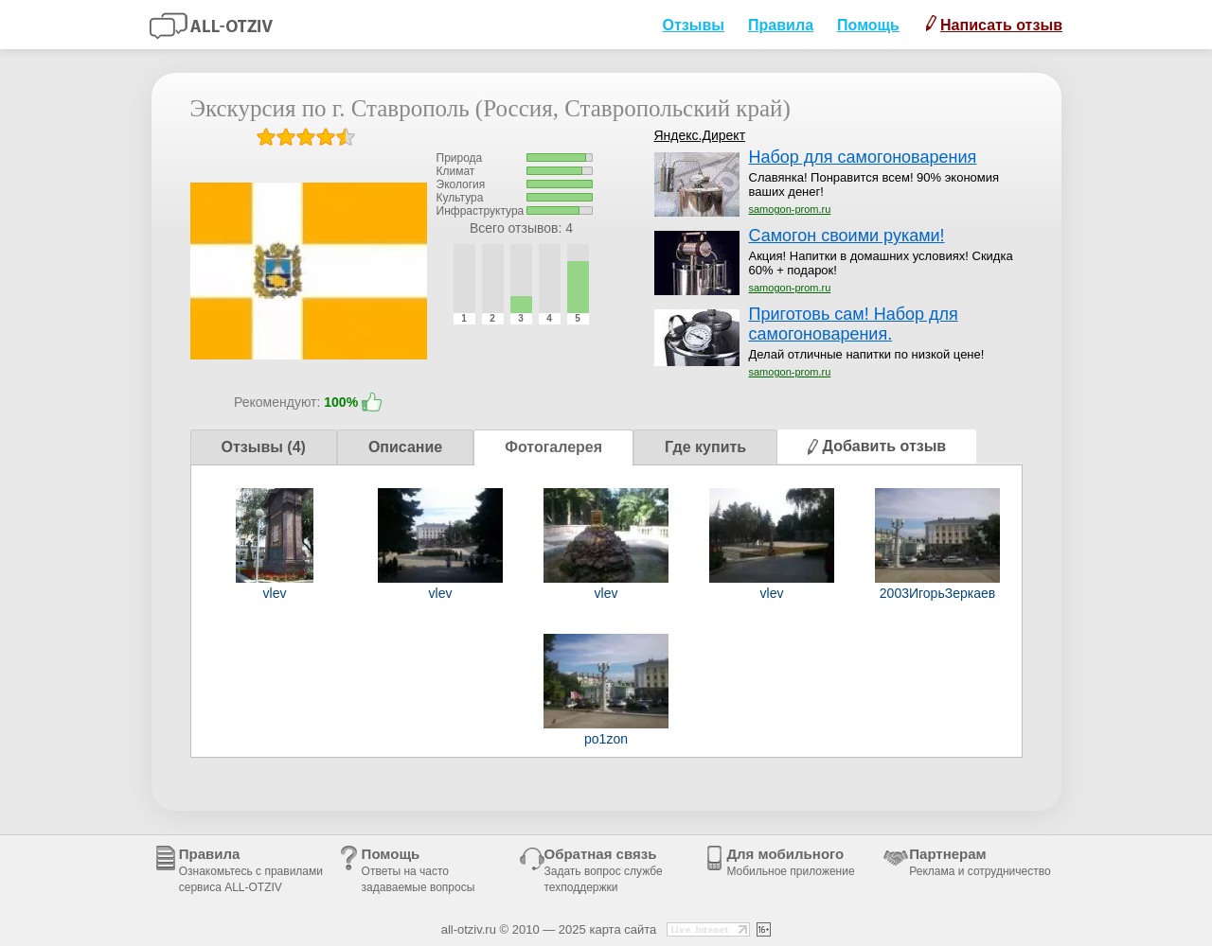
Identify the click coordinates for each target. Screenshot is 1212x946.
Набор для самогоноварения (863, 157)
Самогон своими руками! (847, 235)
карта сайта (622, 929)
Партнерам (979, 862)
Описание (405, 447)
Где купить (705, 447)
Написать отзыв (994, 24)
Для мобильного (790, 862)
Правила (780, 25)
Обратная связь (603, 870)
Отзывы (693, 25)
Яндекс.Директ (700, 135)
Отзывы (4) (264, 447)
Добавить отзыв (877, 446)
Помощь (868, 25)
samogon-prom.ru (790, 209)
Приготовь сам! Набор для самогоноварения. (853, 324)
